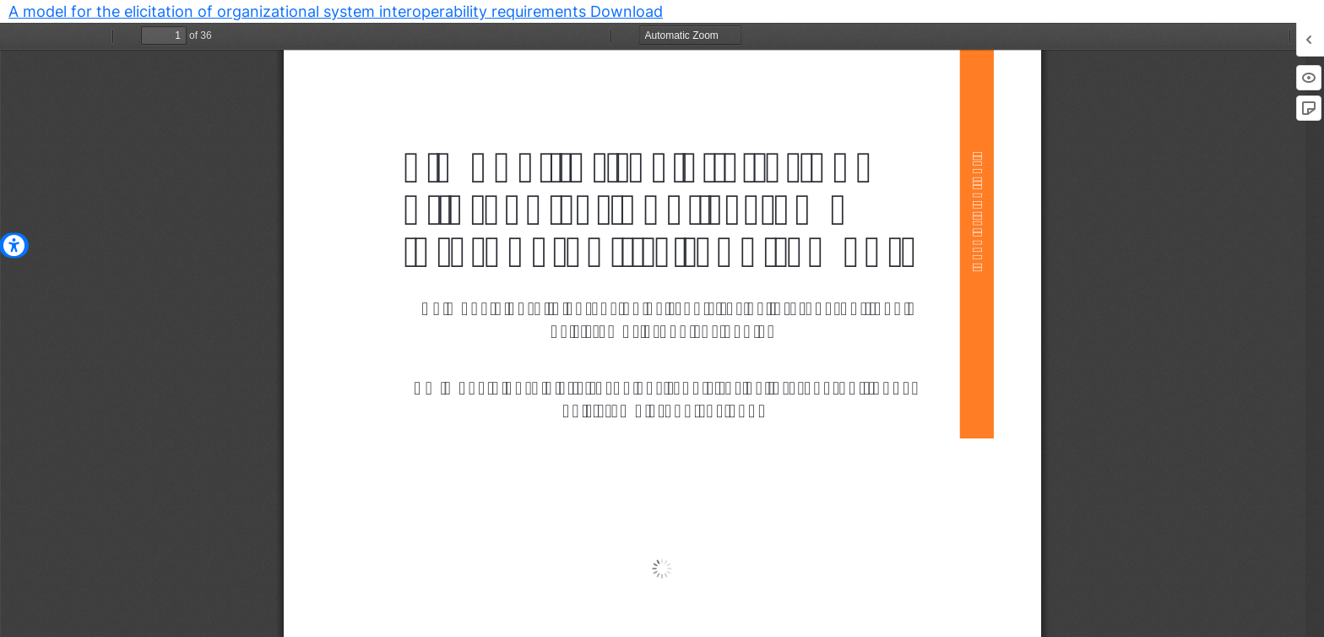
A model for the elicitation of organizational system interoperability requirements (299, 11)
